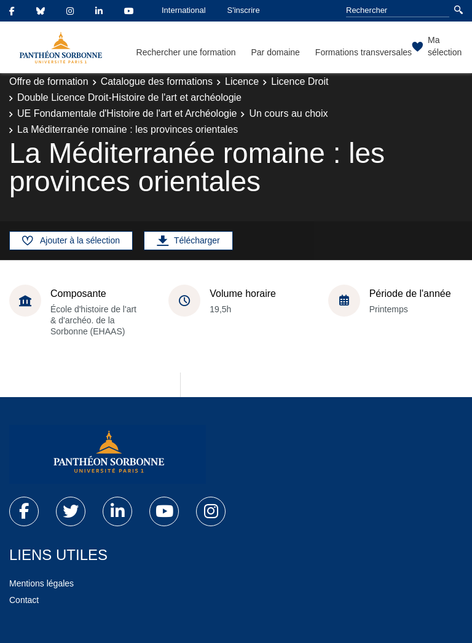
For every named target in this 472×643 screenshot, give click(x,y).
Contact (24, 600)
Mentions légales (41, 583)
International (184, 10)
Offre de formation (48, 81)
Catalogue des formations (157, 81)
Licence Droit (299, 81)
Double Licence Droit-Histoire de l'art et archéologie (129, 97)
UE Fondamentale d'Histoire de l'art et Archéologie (127, 113)
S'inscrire (243, 10)
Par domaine (275, 52)
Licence (242, 81)
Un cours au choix (288, 113)
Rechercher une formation (186, 52)
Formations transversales (363, 52)
